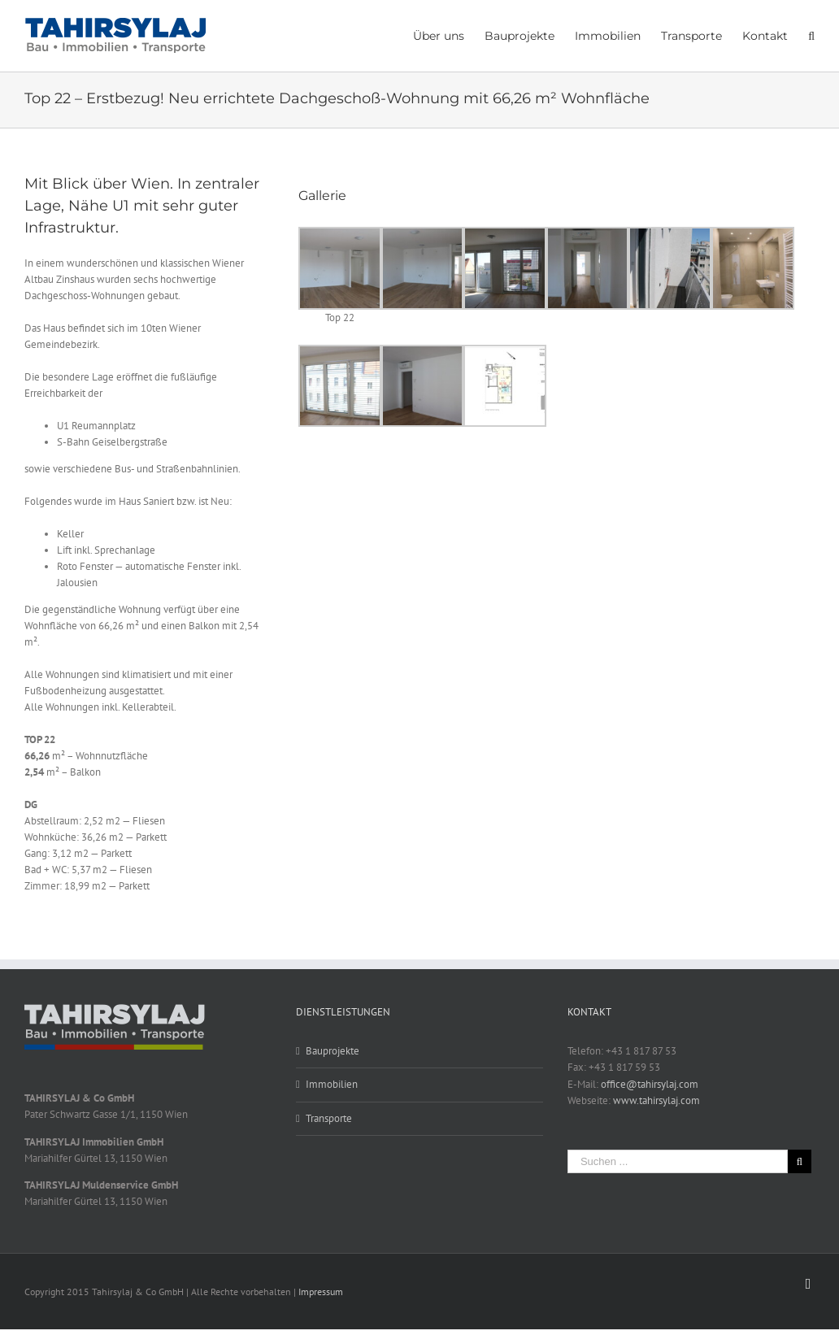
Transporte (329, 1118)
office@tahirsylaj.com (649, 1084)
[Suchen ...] (677, 1161)
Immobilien (332, 1084)
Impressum (320, 1291)
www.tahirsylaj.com (656, 1100)
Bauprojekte (332, 1051)
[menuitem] (449, 35)
